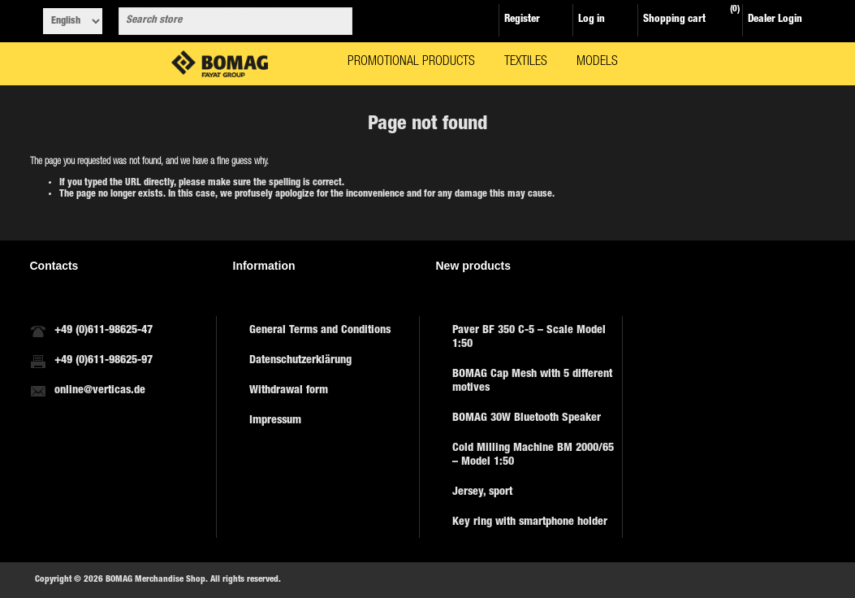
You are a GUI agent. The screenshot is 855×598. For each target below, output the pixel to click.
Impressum (275, 421)
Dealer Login (775, 20)
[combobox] (220, 21)
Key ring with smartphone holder (529, 522)
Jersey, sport (482, 492)
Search (337, 21)
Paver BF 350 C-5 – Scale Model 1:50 (529, 337)
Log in (591, 20)
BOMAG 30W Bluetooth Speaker (526, 418)
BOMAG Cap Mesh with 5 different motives (532, 381)
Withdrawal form (288, 390)
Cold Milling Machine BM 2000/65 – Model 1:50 (533, 455)
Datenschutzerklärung (300, 360)
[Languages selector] (72, 21)
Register (522, 20)
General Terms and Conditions (320, 330)
